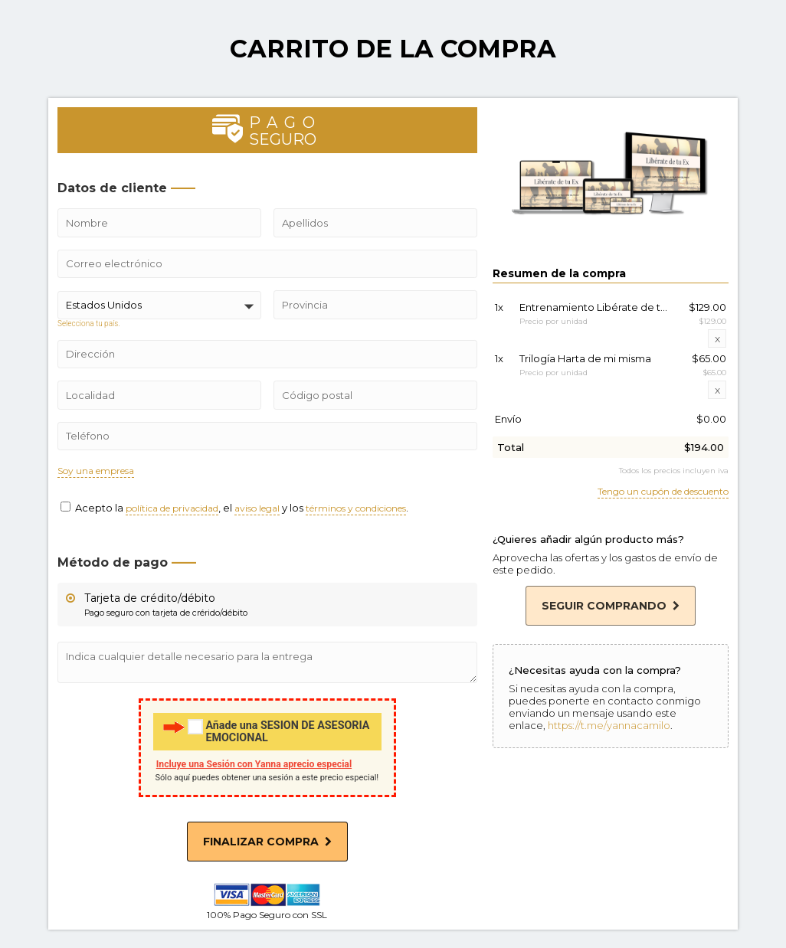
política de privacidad (172, 509)
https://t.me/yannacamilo (609, 725)
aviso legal (257, 509)
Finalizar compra (267, 841)
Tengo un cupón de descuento (663, 492)
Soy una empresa (95, 471)
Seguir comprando (611, 606)
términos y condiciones (356, 509)
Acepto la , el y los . (234, 508)
